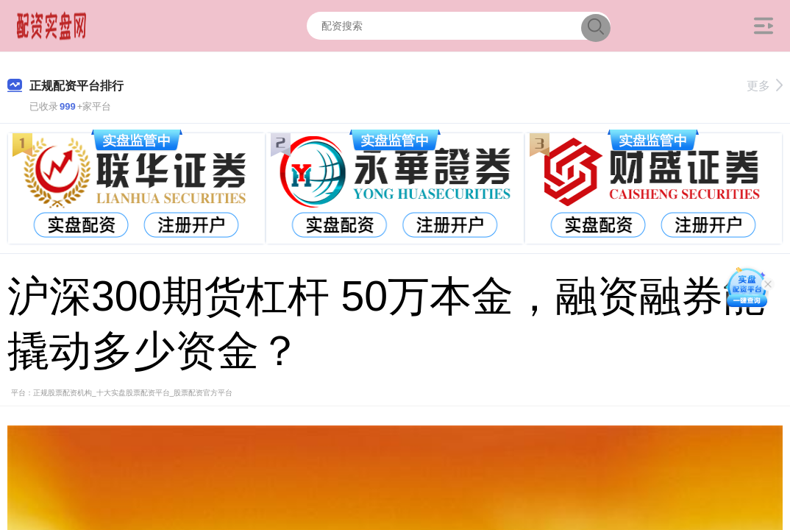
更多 (765, 86)
